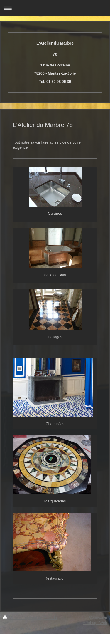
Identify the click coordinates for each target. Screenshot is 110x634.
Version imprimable (22, 617)
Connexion (98, 617)
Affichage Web (95, 622)
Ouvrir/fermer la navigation (55, 7)
